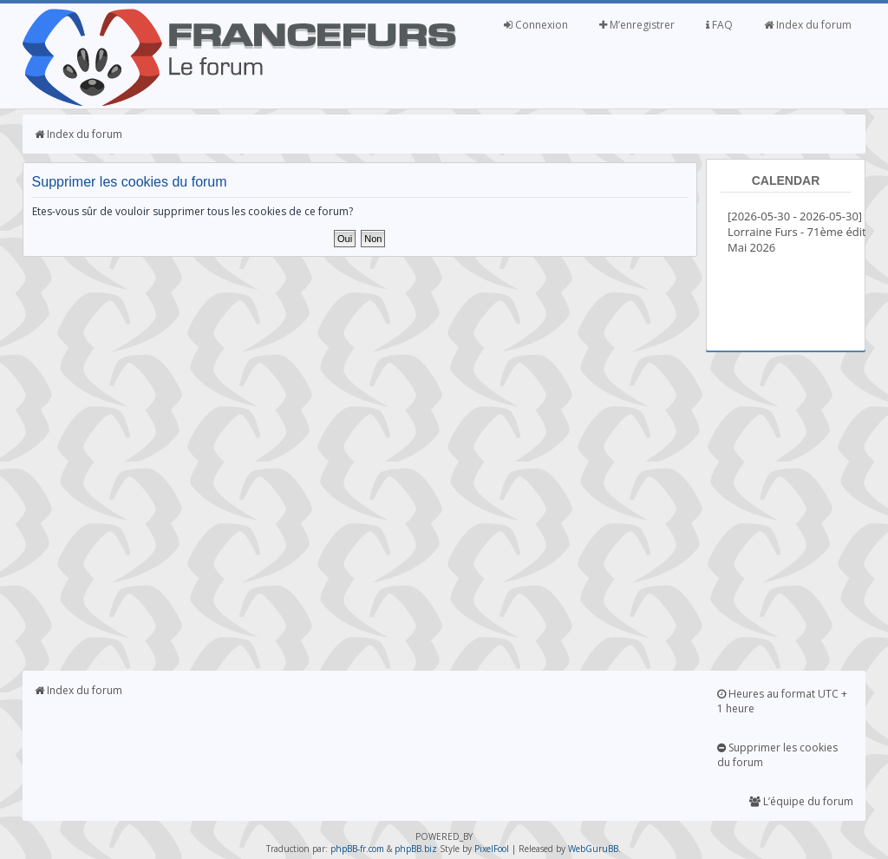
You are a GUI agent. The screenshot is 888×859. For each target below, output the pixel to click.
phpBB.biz (416, 849)
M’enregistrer (637, 24)
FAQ (719, 24)
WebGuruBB (593, 849)
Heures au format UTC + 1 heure (782, 701)
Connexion (536, 24)
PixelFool (491, 849)
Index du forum (808, 24)
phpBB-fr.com (357, 849)
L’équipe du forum (801, 801)
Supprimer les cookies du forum (777, 755)
